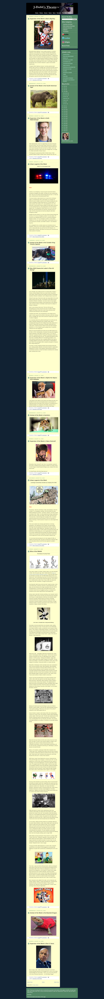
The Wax (65, 70)
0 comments (44, 78)
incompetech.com (66, 61)
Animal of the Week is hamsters (40, 415)
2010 (64, 121)
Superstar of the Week (37, 80)
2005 (64, 130)
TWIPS (64, 74)
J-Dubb (70, 13)
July (64, 101)
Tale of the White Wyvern (68, 56)
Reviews (59, 13)
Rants (50, 13)
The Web (64, 13)
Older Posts (56, 982)
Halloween (65, 29)
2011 (64, 120)
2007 (64, 127)
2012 (64, 118)
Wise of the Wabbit (36, 551)
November (65, 94)
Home (36, 13)
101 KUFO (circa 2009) (68, 59)
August (64, 100)
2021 (64, 89)
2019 (64, 105)
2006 (64, 128)
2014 (64, 114)
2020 (64, 91)
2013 (64, 116)
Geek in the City (66, 65)
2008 (64, 125)
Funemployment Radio (68, 63)
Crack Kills (65, 76)
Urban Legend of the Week (38, 164)
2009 (64, 123)
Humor (46, 13)
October (65, 96)
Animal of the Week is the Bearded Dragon (43, 913)
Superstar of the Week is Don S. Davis (42, 943)
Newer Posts (29, 982)
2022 (64, 88)
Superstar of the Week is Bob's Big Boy (42, 18)
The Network (65, 31)
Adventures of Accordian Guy (69, 67)
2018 (64, 107)
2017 (64, 109)
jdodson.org (65, 58)
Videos (41, 13)
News (54, 13)
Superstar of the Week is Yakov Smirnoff (43, 441)
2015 (64, 112)
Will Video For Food (67, 68)
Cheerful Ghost (66, 54)
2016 (64, 111)
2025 (64, 86)
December (65, 93)
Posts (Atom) (35, 984)
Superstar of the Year (67, 27)
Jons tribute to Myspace (68, 77)
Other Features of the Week (38, 236)
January (65, 103)
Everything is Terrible (67, 72)
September (65, 98)
